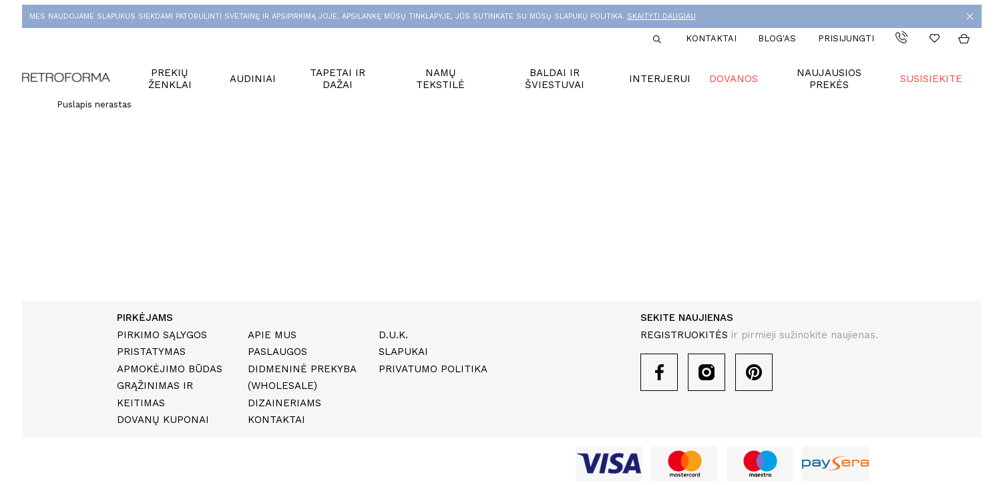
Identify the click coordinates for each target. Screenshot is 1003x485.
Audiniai (253, 79)
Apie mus (272, 335)
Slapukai (403, 352)
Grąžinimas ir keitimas (155, 394)
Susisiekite (931, 79)
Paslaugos (277, 352)
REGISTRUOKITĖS (684, 335)
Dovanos (733, 79)
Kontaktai (711, 38)
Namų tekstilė (440, 79)
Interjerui (659, 79)
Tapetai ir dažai (337, 79)
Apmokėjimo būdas (169, 369)
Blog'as (777, 38)
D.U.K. (393, 335)
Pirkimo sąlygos (162, 335)
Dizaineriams (284, 403)
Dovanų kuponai (163, 420)
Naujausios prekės (829, 79)
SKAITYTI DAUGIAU (661, 16)
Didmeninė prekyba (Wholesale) (302, 377)
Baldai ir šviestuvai (554, 79)
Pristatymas (151, 352)
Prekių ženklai (170, 79)
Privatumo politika (433, 369)
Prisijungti (846, 38)
